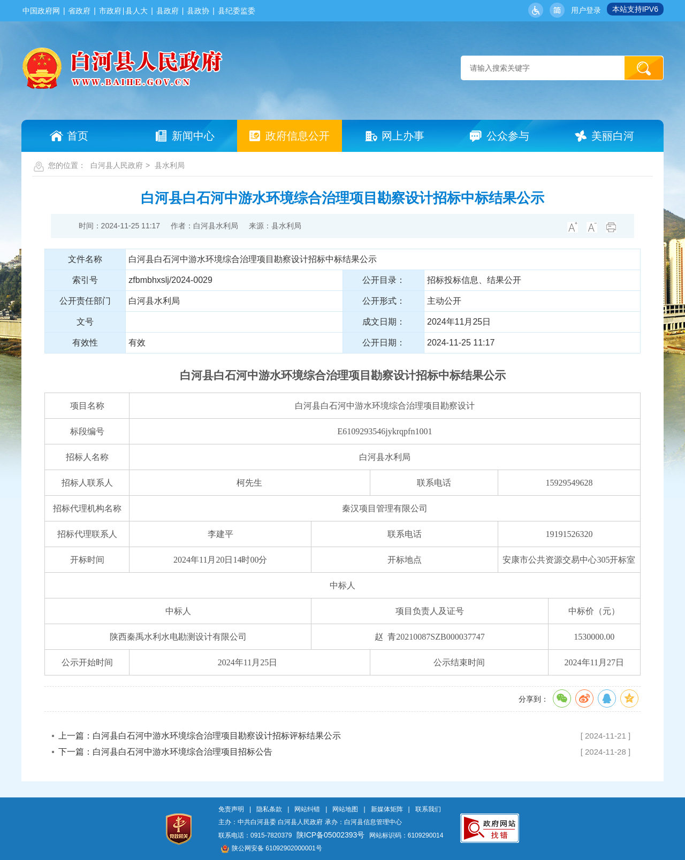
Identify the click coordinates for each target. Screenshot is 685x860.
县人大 (136, 10)
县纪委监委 (236, 10)
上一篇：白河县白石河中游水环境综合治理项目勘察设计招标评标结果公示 (199, 735)
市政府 (110, 10)
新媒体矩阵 (387, 809)
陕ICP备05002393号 (330, 835)
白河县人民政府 (116, 165)
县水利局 (170, 165)
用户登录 (586, 10)
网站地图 (345, 809)
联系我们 (428, 809)
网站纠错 (307, 809)
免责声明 (231, 809)
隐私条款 (269, 809)
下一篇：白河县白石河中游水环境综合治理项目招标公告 (165, 751)
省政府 (79, 10)
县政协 (198, 10)
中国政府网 (41, 10)
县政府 (167, 10)
